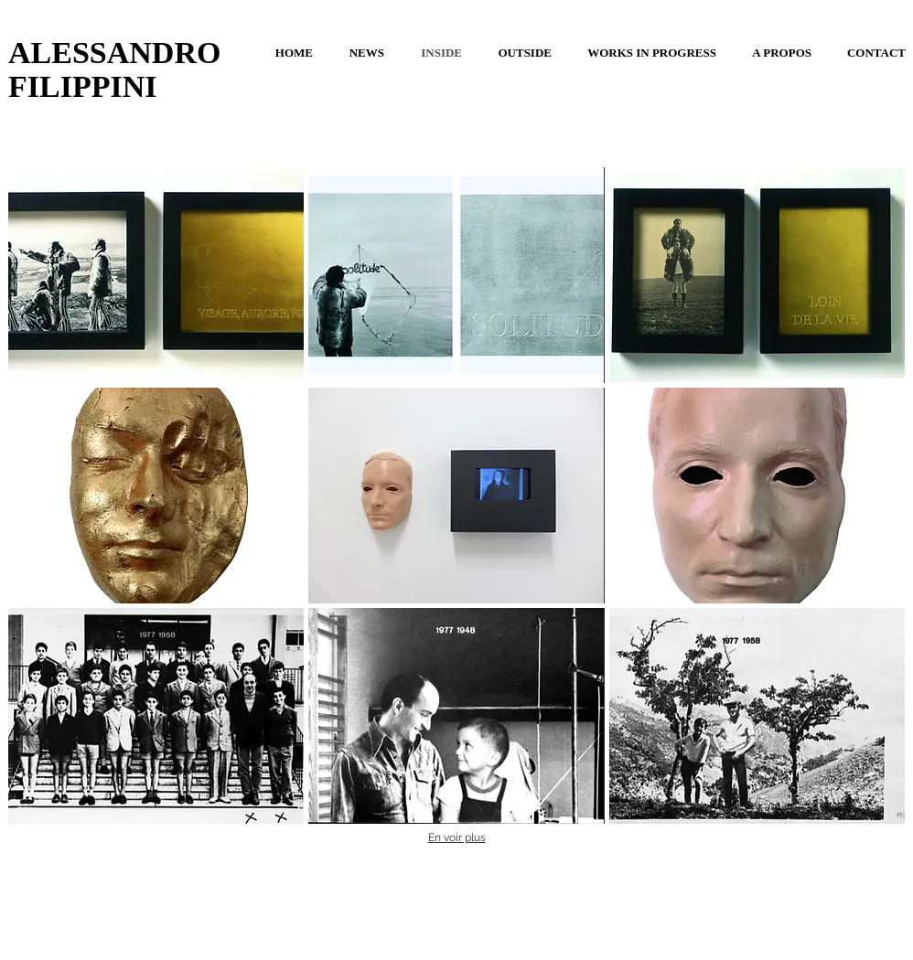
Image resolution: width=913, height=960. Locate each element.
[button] (156, 275)
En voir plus (457, 837)
